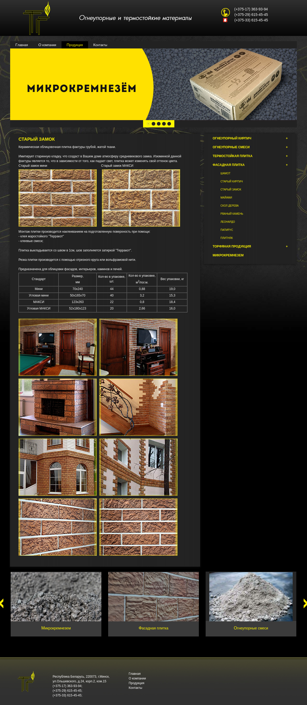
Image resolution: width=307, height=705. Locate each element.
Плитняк (226, 238)
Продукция (75, 44)
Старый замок (230, 189)
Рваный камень (231, 213)
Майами (226, 197)
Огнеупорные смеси (250, 147)
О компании (47, 44)
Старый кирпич (231, 181)
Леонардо (227, 221)
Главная (21, 44)
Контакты (100, 44)
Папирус (226, 229)
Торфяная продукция (250, 246)
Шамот (225, 173)
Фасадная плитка (250, 165)
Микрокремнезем (228, 255)
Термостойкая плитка (250, 156)
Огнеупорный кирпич (250, 138)
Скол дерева (229, 205)
